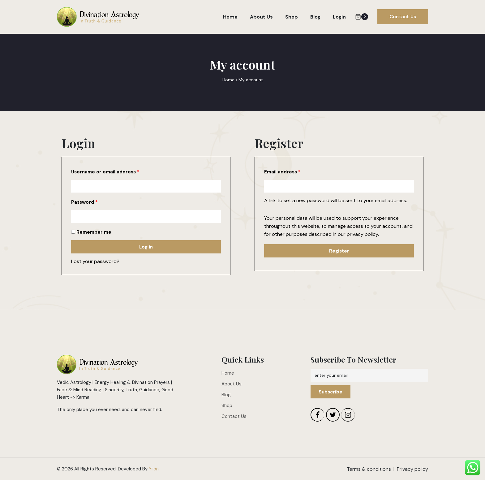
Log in (146, 247)
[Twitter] (333, 415)
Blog (315, 17)
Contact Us (402, 17)
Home (230, 17)
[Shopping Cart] (361, 16)
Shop (291, 17)
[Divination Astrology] (98, 17)
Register (339, 251)
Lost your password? (95, 261)
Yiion (154, 469)
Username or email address (105, 172)
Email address (282, 172)
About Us (261, 17)
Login (339, 17)
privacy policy (362, 234)
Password (84, 202)
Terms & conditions (369, 469)
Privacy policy (412, 469)
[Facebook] (317, 415)
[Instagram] (348, 415)
